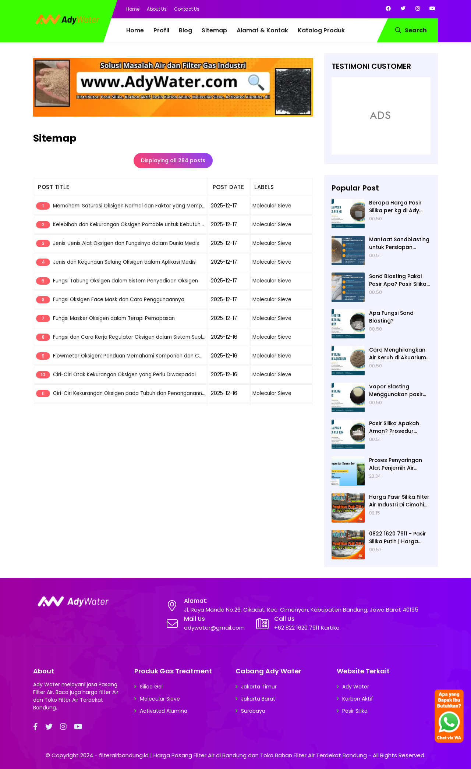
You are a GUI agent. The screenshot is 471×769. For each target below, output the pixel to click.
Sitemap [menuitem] (214, 30)
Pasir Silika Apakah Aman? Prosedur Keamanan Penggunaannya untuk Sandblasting (399, 427)
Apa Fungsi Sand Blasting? (391, 316)
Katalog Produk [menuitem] (321, 30)
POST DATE (228, 187)
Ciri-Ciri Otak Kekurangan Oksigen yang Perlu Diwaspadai (124, 374)
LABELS (264, 187)
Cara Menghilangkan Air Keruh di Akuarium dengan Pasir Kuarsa (397, 354)
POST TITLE (53, 187)
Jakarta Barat (258, 698)
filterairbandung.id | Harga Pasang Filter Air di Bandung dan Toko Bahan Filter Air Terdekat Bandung (233, 755)
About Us (157, 9)
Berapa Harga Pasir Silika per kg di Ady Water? (395, 206)
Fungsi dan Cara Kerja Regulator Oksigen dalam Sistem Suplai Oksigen (140, 337)
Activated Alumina (163, 711)
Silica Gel (151, 686)
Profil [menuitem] (161, 30)
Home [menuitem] (135, 30)
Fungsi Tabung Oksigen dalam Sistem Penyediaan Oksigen (125, 280)
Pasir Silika (355, 711)
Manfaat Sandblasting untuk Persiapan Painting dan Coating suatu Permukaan (399, 243)
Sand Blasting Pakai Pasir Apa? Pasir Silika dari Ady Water (397, 280)
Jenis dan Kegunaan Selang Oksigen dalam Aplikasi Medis (124, 262)
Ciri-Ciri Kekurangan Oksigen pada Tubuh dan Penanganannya (130, 393)
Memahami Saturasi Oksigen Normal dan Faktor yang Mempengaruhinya (143, 205)
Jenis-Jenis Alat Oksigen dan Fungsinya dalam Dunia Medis (126, 243)
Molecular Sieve (271, 205)
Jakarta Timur (259, 686)
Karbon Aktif (357, 698)
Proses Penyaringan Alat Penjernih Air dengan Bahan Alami (397, 464)
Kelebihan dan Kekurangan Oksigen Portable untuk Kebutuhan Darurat (140, 224)
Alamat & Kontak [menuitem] (262, 30)
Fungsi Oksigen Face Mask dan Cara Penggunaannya (118, 299)
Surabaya (253, 711)
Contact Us (186, 9)
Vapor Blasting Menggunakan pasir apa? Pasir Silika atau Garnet (397, 390)
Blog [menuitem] (185, 30)
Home (132, 9)
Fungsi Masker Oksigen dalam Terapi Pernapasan (114, 318)
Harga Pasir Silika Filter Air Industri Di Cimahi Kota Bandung (399, 501)
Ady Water (355, 686)
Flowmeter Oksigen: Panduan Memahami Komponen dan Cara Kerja (137, 355)
